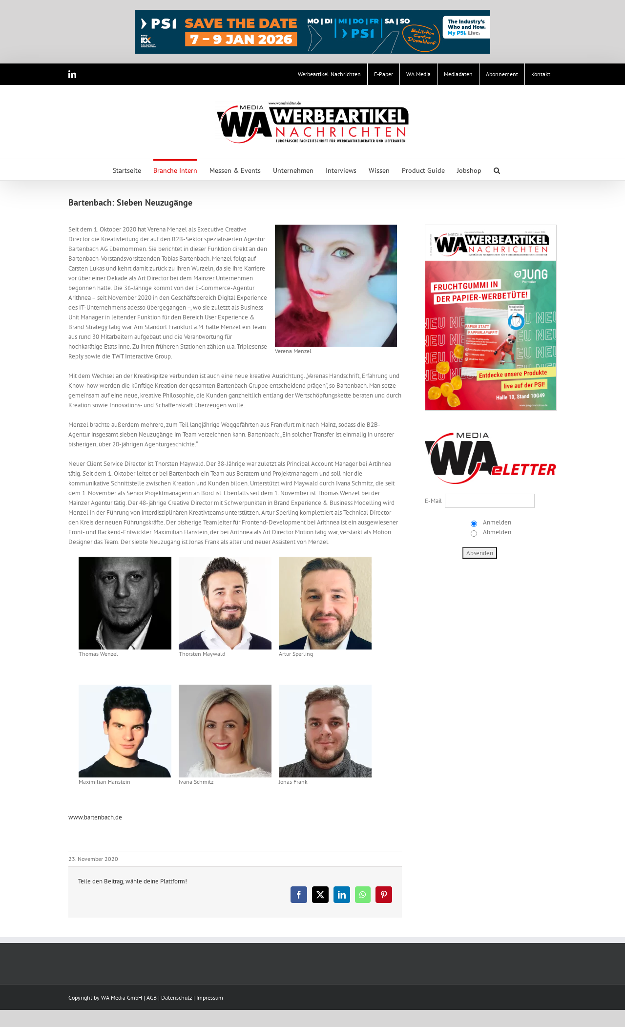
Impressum (209, 997)
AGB (151, 997)
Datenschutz (176, 997)
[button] (497, 169)
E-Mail (433, 501)
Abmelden (496, 532)
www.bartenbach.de (95, 817)
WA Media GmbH (121, 997)
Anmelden (496, 522)
